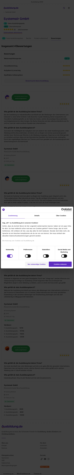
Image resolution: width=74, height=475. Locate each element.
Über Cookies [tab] (61, 215)
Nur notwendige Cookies (37, 264)
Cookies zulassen (60, 264)
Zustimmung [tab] (12, 215)
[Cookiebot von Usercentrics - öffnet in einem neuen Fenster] (63, 209)
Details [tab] (37, 215)
